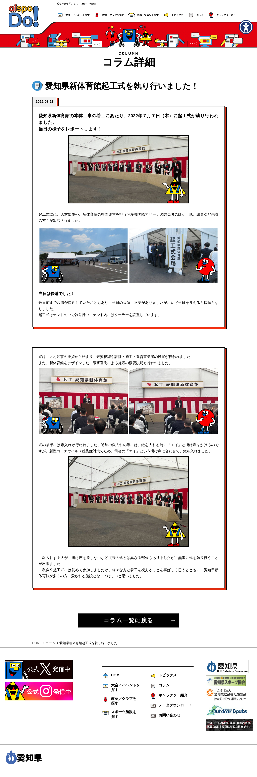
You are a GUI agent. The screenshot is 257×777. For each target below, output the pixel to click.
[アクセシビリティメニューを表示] (246, 27)
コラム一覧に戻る (129, 620)
